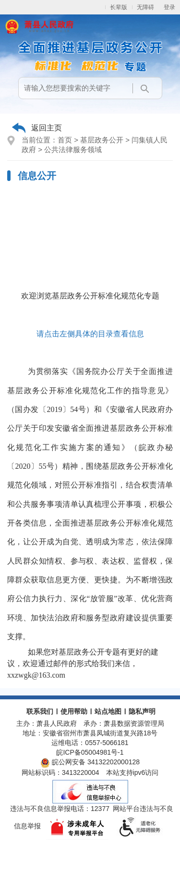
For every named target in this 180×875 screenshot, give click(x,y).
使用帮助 (73, 711)
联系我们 (39, 711)
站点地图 (108, 711)
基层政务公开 (101, 140)
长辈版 (118, 7)
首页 (65, 140)
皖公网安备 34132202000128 (90, 762)
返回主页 (46, 128)
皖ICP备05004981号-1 (89, 752)
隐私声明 (142, 711)
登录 (169, 7)
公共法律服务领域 (73, 149)
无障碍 (145, 7)
